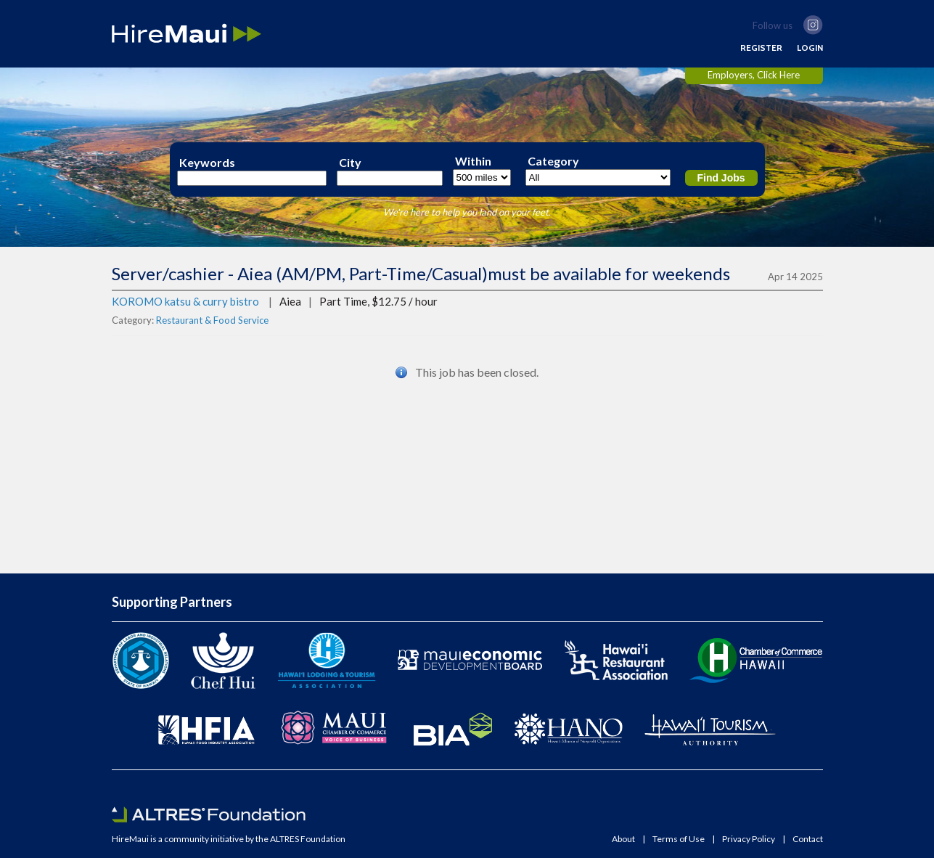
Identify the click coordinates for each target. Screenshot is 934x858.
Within (473, 161)
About (623, 839)
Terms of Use (678, 839)
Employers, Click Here (754, 75)
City (350, 162)
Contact (807, 839)
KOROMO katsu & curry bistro (185, 301)
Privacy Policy (748, 839)
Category (553, 161)
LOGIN (810, 48)
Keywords (207, 162)
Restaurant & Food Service (212, 320)
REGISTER (761, 48)
